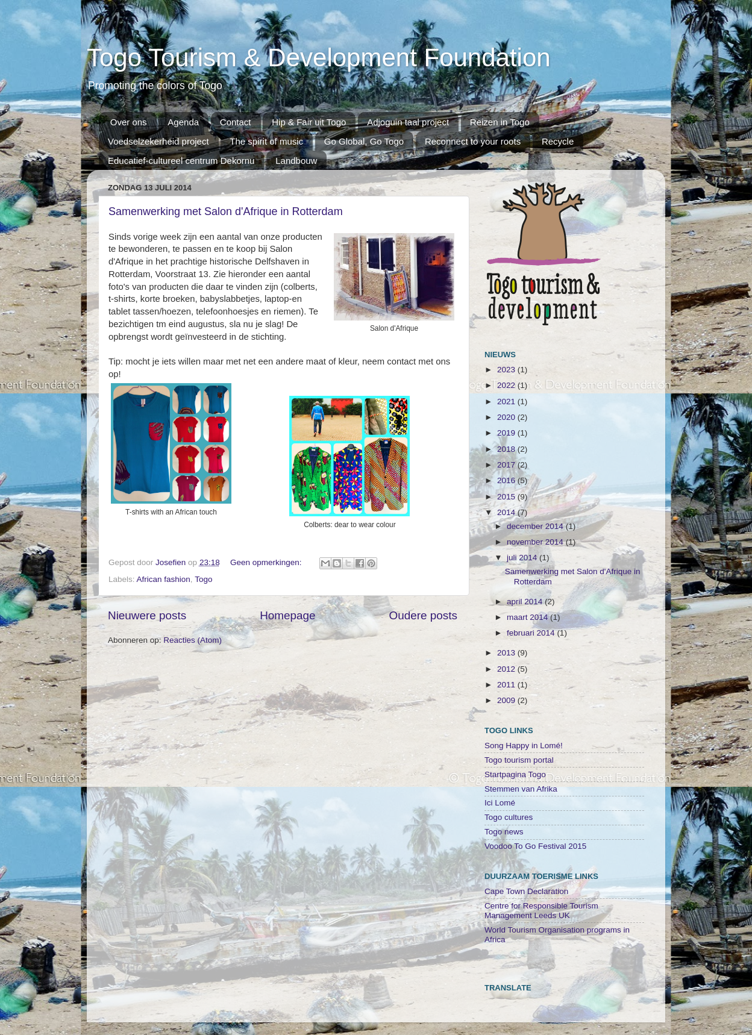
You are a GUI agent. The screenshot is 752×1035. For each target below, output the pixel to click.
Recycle (558, 141)
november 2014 (536, 541)
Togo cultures (508, 817)
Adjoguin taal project (408, 122)
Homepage (287, 615)
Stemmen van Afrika (520, 788)
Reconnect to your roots (473, 141)
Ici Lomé (499, 802)
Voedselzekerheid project (158, 141)
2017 (507, 464)
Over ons (128, 122)
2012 (507, 669)
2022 (507, 385)
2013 (507, 652)
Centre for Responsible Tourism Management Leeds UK (541, 910)
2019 (507, 432)
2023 (507, 369)
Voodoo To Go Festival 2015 (535, 846)
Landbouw (296, 160)
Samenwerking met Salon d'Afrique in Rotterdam (225, 211)
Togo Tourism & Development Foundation (319, 57)
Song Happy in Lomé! (523, 745)
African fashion (163, 579)
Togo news (504, 831)
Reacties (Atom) (192, 640)
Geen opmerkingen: (267, 562)
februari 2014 (532, 632)
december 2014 (536, 526)
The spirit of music (266, 141)
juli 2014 (523, 557)
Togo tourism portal (519, 760)
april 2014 (526, 601)
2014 (507, 512)
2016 (507, 480)
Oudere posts (423, 615)
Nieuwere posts (147, 615)
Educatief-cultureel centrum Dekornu (181, 160)
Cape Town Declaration (526, 891)
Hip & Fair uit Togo (309, 122)
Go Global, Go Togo (364, 141)
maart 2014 (528, 617)
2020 (507, 417)
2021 (507, 401)
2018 (507, 449)
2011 (507, 684)
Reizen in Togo (500, 122)
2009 (507, 700)
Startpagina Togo (515, 774)
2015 (507, 496)
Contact (235, 122)
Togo (203, 579)
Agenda (183, 122)
